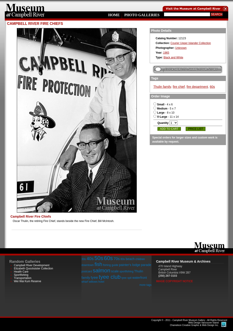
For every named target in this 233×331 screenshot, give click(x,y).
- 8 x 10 (163, 112)
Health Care (21, 271)
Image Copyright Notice (174, 281)
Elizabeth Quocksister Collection (33, 268)
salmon (101, 270)
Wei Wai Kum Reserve (27, 281)
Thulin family (162, 87)
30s (83, 259)
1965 (166, 52)
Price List (195, 128)
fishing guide (110, 265)
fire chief (179, 87)
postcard (86, 271)
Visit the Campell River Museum (195, 5)
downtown (87, 265)
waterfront (139, 277)
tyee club (110, 277)
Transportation (22, 278)
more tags (145, 285)
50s (98, 258)
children (140, 259)
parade (146, 265)
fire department (197, 87)
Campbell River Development (31, 265)
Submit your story (187, 69)
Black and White (173, 57)
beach (130, 259)
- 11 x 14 (166, 116)
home (25, 5)
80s (122, 259)
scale (115, 271)
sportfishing (126, 271)
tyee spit (126, 277)
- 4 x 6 (163, 104)
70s (117, 259)
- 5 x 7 (164, 108)
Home (114, 15)
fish (98, 264)
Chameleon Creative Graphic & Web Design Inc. (194, 323)
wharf (84, 281)
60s (212, 87)
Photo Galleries (142, 15)
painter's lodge (129, 265)
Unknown (181, 48)
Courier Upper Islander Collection (190, 43)
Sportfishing (21, 274)
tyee (94, 277)
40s (90, 258)
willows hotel (96, 281)
